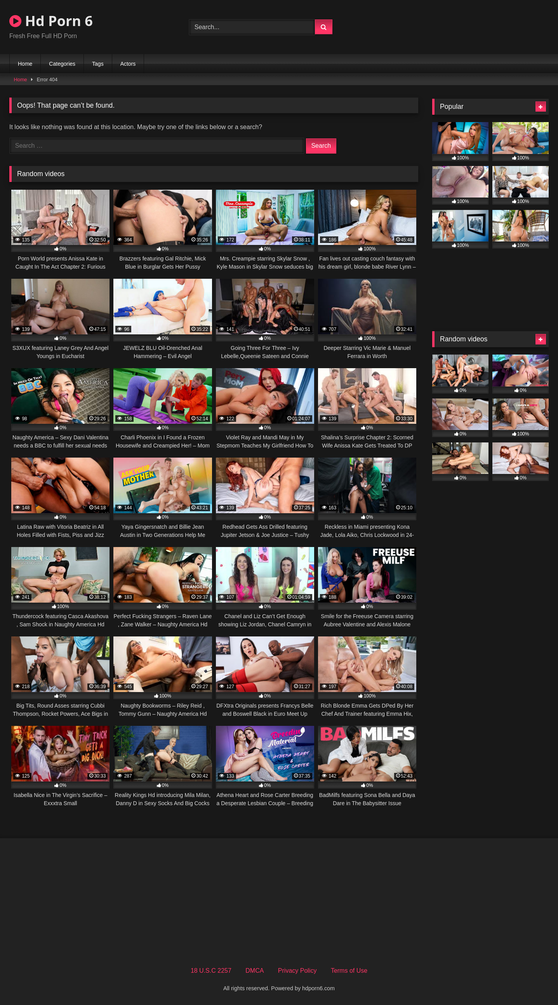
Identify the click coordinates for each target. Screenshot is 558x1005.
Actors (128, 64)
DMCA (254, 970)
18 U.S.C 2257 (211, 970)
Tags (98, 64)
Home (25, 64)
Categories (62, 64)
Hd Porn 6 (51, 20)
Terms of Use (349, 970)
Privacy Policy (297, 970)
